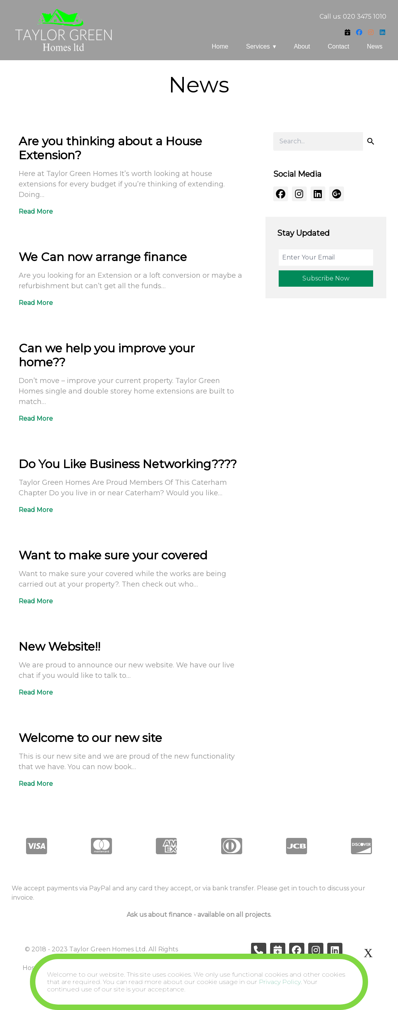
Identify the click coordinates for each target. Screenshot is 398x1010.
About (302, 46)
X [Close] (368, 952)
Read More (36, 211)
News (374, 46)
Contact (338, 46)
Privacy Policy (280, 982)
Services (258, 46)
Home (220, 46)
